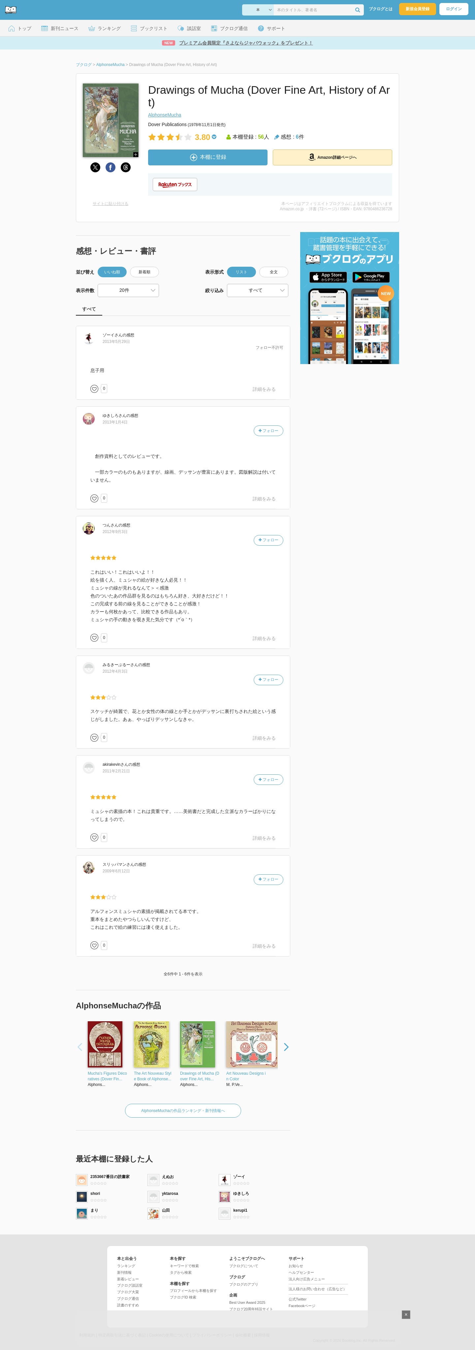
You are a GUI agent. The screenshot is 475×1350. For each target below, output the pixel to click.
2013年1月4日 (115, 422)
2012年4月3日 (115, 671)
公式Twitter (297, 1299)
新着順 (144, 272)
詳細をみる (264, 389)
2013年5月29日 (116, 341)
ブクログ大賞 (128, 1292)
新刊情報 (124, 1272)
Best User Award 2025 (247, 1302)
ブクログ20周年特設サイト (251, 1309)
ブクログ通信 (128, 1298)
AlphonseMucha (164, 115)
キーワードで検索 (184, 1266)
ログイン (454, 9)
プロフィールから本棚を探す (193, 1291)
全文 (274, 272)
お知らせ (296, 1266)
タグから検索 (181, 1272)
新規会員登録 (417, 9)
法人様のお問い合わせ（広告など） (318, 1289)
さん (112, 335)
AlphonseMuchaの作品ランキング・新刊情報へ (183, 1110)
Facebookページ (302, 1306)
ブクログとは (381, 9)
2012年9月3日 (115, 531)
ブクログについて (243, 1266)
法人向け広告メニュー (307, 1279)
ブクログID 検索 (183, 1297)
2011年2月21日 (116, 771)
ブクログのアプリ (243, 1284)
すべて (89, 309)
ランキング (126, 1266)
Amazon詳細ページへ (332, 157)
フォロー (268, 430)
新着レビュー (128, 1279)
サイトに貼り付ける (110, 203)
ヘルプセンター (301, 1272)
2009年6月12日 (116, 871)
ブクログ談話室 (129, 1285)
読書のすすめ (128, 1305)
